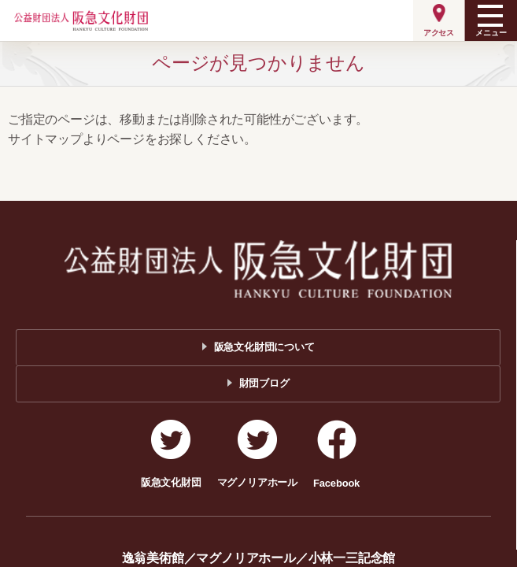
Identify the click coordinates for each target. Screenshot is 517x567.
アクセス (438, 32)
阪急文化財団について (264, 347)
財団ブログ (264, 383)
